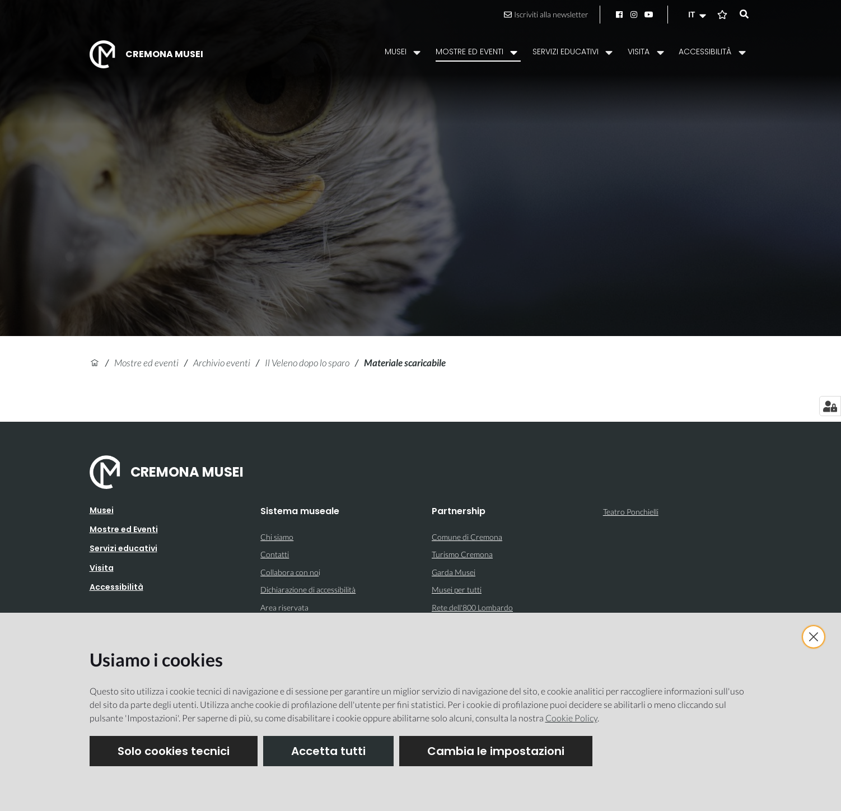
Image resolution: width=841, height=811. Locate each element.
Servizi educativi (123, 548)
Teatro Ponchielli (630, 511)
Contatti (274, 554)
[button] (698, 15)
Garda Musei (453, 572)
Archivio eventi (221, 363)
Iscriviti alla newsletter (546, 14)
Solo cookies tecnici (174, 751)
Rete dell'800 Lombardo (472, 607)
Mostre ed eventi (146, 363)
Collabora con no (289, 572)
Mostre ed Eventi (124, 529)
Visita (102, 568)
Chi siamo (276, 537)
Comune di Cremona (467, 537)
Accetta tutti (328, 751)
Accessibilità (116, 587)
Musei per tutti (457, 589)
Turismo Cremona (462, 554)
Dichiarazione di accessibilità (308, 589)
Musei (102, 510)
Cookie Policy (571, 717)
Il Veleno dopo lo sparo (307, 363)
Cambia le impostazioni (495, 751)
